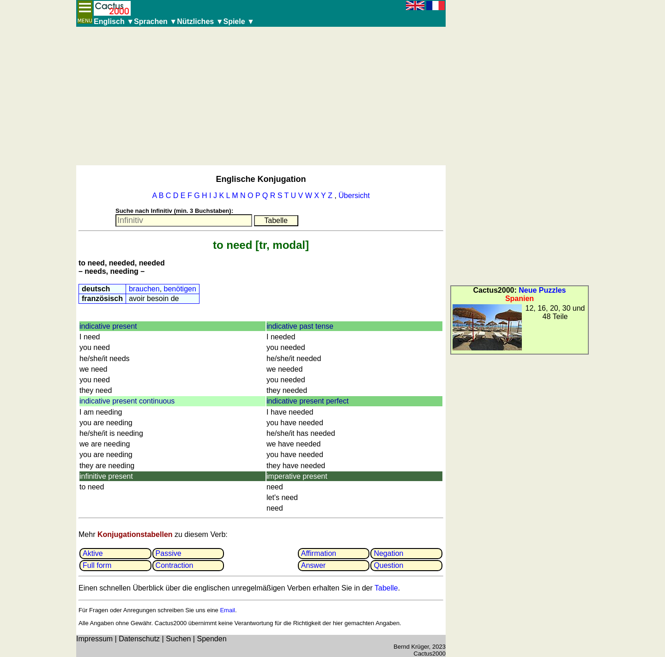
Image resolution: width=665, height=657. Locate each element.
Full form (97, 565)
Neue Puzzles (542, 290)
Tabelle (386, 588)
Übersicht (354, 195)
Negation (388, 553)
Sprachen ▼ (155, 21)
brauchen (144, 289)
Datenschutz (139, 639)
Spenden (211, 639)
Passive (168, 553)
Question (388, 565)
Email (227, 610)
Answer (313, 565)
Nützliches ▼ (200, 21)
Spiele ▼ (238, 21)
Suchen (178, 639)
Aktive (93, 553)
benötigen (180, 289)
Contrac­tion (174, 565)
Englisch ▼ (114, 21)
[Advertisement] (261, 96)
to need (232, 245)
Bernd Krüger (411, 646)
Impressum (94, 639)
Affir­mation (318, 553)
